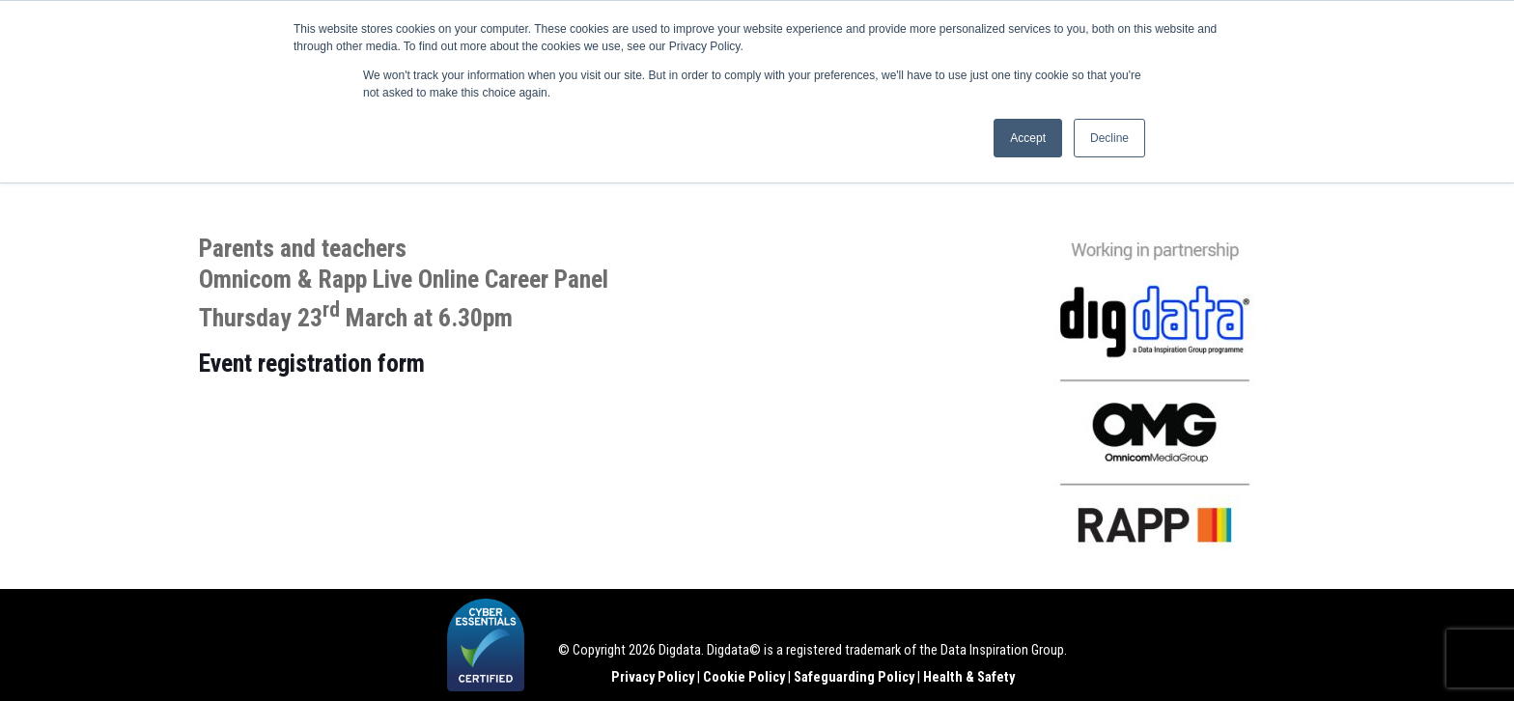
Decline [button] (1109, 138)
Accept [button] (1028, 138)
